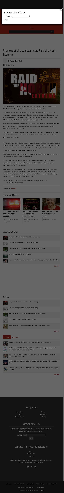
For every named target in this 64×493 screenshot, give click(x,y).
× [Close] (61, 9)
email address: (8, 16)
